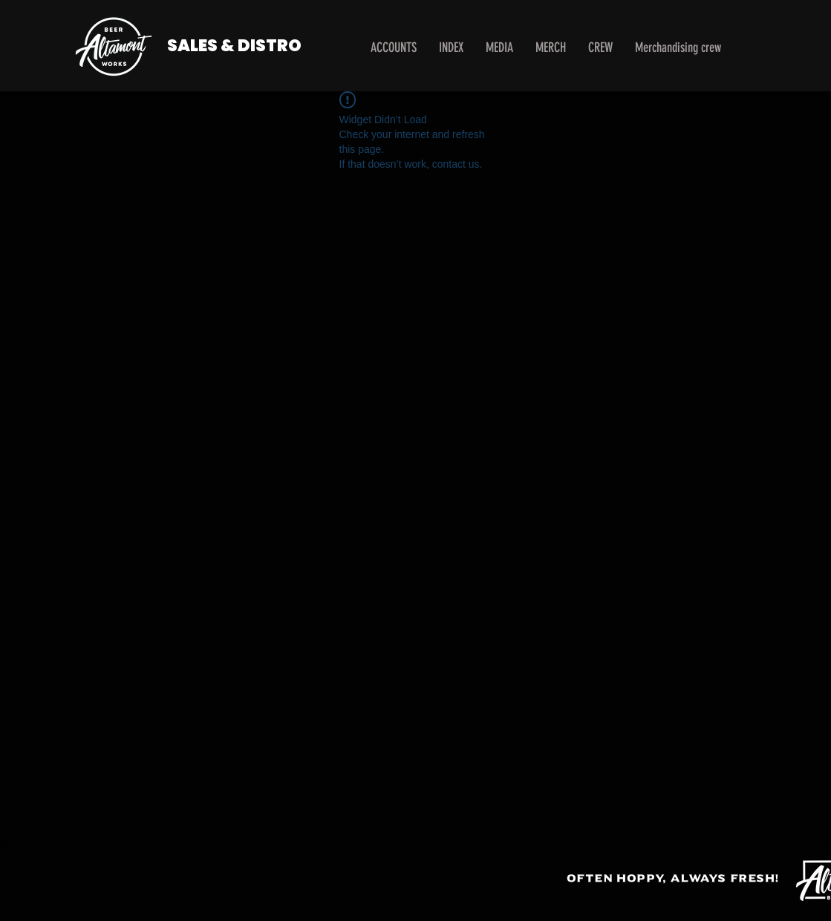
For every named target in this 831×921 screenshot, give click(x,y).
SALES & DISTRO (234, 45)
